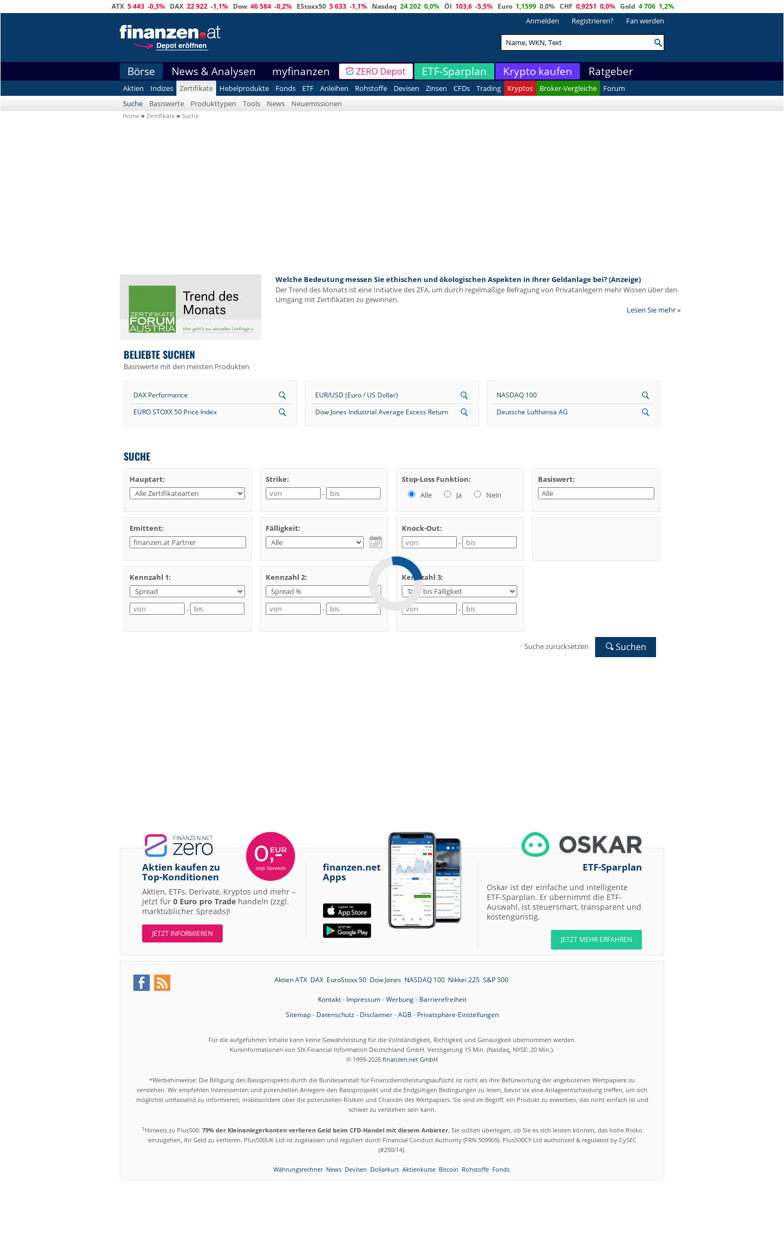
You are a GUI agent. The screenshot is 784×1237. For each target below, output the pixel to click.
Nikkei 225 (464, 979)
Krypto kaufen (537, 71)
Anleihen (334, 88)
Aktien (133, 88)
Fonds (285, 88)
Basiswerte (166, 103)
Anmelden (542, 21)
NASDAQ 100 (517, 395)
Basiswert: (556, 479)
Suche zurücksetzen (556, 646)
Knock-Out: (422, 528)
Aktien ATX (290, 979)
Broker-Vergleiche (568, 88)
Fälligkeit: (283, 528)
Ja (452, 495)
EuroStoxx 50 (346, 979)
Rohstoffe (371, 88)
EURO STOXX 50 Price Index (175, 412)
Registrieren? (593, 21)
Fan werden (645, 21)
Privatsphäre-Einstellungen (458, 1014)
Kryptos (520, 88)
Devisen (406, 88)
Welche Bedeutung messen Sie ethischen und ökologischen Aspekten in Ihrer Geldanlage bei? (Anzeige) (458, 279)
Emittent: (147, 528)
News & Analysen (213, 71)
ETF (308, 88)
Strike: (277, 479)
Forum (614, 88)
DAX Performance (160, 395)
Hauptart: (147, 479)
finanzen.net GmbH (410, 1059)
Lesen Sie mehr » (654, 310)
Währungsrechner (298, 1169)
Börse (141, 71)
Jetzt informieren (182, 933)
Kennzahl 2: (286, 577)
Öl (448, 6)
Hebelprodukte (244, 88)
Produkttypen (213, 103)
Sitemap (298, 1014)
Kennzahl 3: (422, 577)
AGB (405, 1014)
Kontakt (329, 999)
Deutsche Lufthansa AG (532, 412)
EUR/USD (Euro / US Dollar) (356, 395)
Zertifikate (196, 88)
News (276, 103)
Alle (419, 495)
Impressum (363, 999)
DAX (176, 6)
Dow (240, 6)
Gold (627, 6)
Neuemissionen (316, 103)
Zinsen (436, 88)
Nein (486, 495)
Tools (251, 103)
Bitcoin (448, 1169)
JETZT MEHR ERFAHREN (596, 939)
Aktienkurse (419, 1169)
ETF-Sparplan (454, 71)
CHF (566, 6)
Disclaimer (376, 1014)
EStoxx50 (311, 6)
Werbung (400, 999)
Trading (488, 88)
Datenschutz (335, 1014)
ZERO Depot (381, 71)
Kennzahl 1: (150, 577)
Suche (133, 103)
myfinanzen (301, 71)
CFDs (462, 88)
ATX (118, 6)
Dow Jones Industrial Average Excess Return (381, 412)
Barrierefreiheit (443, 999)
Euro (505, 6)
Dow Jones (385, 979)
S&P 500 (496, 979)
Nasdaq (384, 6)
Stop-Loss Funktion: (436, 479)
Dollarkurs (384, 1169)
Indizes (161, 88)
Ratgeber (611, 71)
